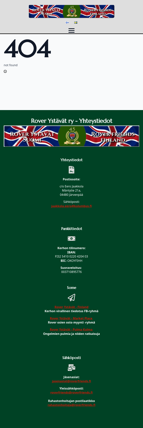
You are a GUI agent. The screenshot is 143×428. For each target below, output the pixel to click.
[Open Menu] (71, 30)
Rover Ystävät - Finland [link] (71, 307)
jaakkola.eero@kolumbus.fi (71, 206)
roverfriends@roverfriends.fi (71, 392)
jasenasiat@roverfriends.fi (71, 381)
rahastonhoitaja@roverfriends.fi (71, 405)
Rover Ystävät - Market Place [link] (71, 318)
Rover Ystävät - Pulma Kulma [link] (71, 329)
